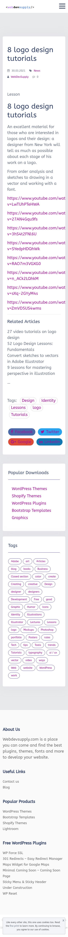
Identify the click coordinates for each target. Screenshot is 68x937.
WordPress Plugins (29, 503)
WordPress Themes (29, 488)
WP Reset (10, 894)
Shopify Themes (26, 496)
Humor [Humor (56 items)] (31, 607)
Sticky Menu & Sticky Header (24, 882)
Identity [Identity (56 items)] (15, 614)
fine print (14, 926)
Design (28, 400)
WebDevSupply (20, 76)
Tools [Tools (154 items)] (38, 645)
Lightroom (10, 829)
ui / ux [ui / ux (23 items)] (53, 652)
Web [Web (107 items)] (13, 667)
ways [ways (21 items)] (42, 660)
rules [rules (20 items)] (47, 637)
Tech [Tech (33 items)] (13, 645)
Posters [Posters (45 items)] (33, 637)
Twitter (50, 432)
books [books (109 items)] (26, 568)
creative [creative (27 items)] (33, 584)
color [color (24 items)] (38, 576)
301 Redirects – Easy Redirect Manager (33, 859)
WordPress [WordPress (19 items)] (45, 667)
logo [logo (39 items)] (14, 629)
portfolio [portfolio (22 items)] (16, 637)
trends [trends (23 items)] (52, 645)
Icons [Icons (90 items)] (45, 607)
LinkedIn (49, 442)
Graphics (20, 517)
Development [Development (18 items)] (19, 599)
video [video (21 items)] (28, 660)
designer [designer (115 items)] (16, 591)
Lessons (18, 407)
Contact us (11, 782)
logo (37, 407)
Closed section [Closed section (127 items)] (19, 576)
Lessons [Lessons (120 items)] (51, 622)
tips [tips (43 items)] (25, 645)
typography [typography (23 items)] (35, 652)
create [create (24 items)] (52, 576)
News (37, 70)
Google (21, 442)
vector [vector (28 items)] (14, 660)
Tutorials (19, 414)
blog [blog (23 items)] (14, 568)
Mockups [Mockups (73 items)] (28, 629)
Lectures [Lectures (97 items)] (35, 622)
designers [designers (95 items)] (33, 591)
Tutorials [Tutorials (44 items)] (16, 652)
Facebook (22, 432)
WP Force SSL (13, 853)
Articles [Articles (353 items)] (40, 561)
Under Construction (17, 888)
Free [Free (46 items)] (36, 599)
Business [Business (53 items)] (43, 568)
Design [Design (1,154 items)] (48, 584)
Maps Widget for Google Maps (26, 865)
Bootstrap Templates (31, 510)
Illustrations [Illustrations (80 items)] (34, 614)
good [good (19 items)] (49, 599)
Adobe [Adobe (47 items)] (15, 561)
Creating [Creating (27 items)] (16, 584)
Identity (48, 400)
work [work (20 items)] (14, 675)
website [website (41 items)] (27, 667)
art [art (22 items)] (27, 561)
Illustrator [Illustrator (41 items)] (17, 622)
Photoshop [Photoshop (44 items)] (47, 629)
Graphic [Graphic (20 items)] (15, 607)
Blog (6, 787)
